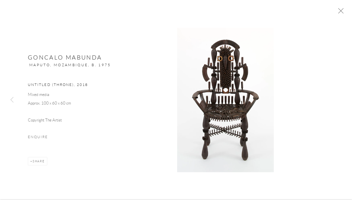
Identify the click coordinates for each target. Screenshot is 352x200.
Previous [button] (12, 100)
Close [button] (341, 12)
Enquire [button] (38, 139)
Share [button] (39, 163)
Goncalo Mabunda (65, 60)
